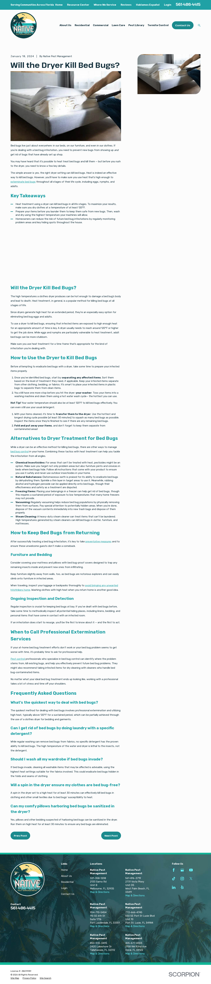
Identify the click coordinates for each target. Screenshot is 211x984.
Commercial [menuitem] (100, 25)
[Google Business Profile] (182, 870)
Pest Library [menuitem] (136, 25)
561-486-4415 (188, 4)
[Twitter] (191, 878)
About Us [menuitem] (65, 25)
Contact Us (182, 25)
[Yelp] (182, 887)
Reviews (126, 4)
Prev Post (20, 835)
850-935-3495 (98, 943)
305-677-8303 (133, 943)
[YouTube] (191, 870)
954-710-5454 (98, 912)
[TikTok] (173, 878)
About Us (66, 876)
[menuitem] (15, 978)
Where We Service (105, 4)
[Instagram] (182, 878)
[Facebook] (173, 870)
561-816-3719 (133, 878)
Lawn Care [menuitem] (118, 25)
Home (59, 4)
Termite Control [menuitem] (158, 25)
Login (167, 4)
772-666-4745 (133, 912)
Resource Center (78, 4)
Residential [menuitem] (82, 25)
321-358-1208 (98, 878)
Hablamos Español (148, 4)
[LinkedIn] (173, 887)
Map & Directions (99, 892)
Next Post (111, 835)
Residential (67, 881)
